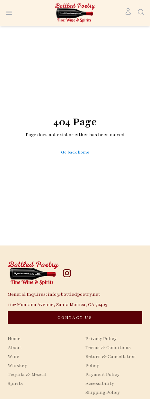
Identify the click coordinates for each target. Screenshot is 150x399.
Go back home (75, 152)
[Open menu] (9, 13)
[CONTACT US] (75, 317)
